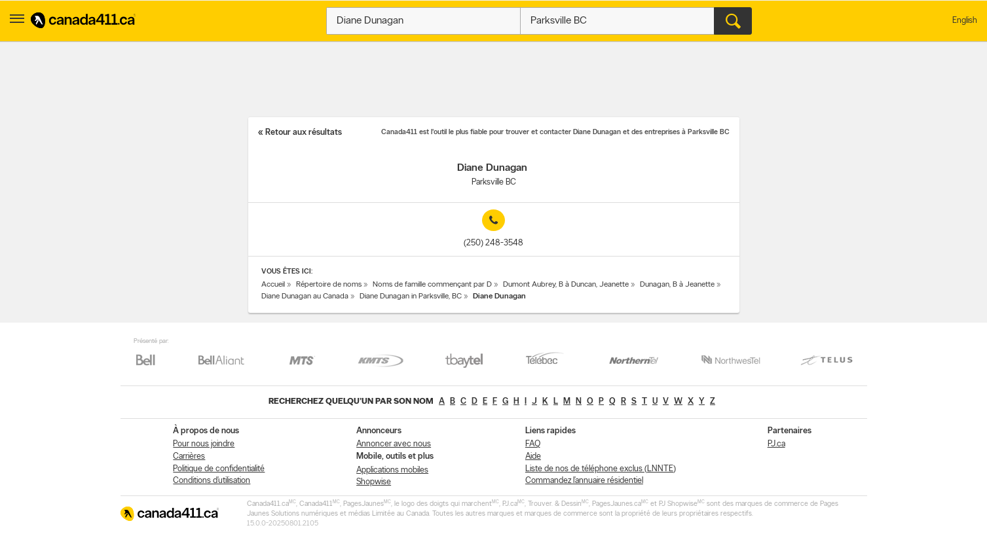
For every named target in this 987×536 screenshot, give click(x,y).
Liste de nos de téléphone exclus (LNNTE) (600, 469)
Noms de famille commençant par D (432, 285)
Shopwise (373, 482)
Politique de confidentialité (219, 469)
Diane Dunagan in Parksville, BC (411, 296)
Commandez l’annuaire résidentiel (584, 480)
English (964, 20)
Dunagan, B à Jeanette (677, 285)
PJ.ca (776, 444)
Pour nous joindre (203, 444)
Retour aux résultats (303, 132)
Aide (533, 456)
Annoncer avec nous (393, 444)
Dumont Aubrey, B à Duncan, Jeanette (566, 285)
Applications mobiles (392, 470)
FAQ (532, 444)
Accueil (273, 285)
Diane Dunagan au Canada (304, 296)
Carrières (189, 456)
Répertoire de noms (329, 285)
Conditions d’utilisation (211, 480)
